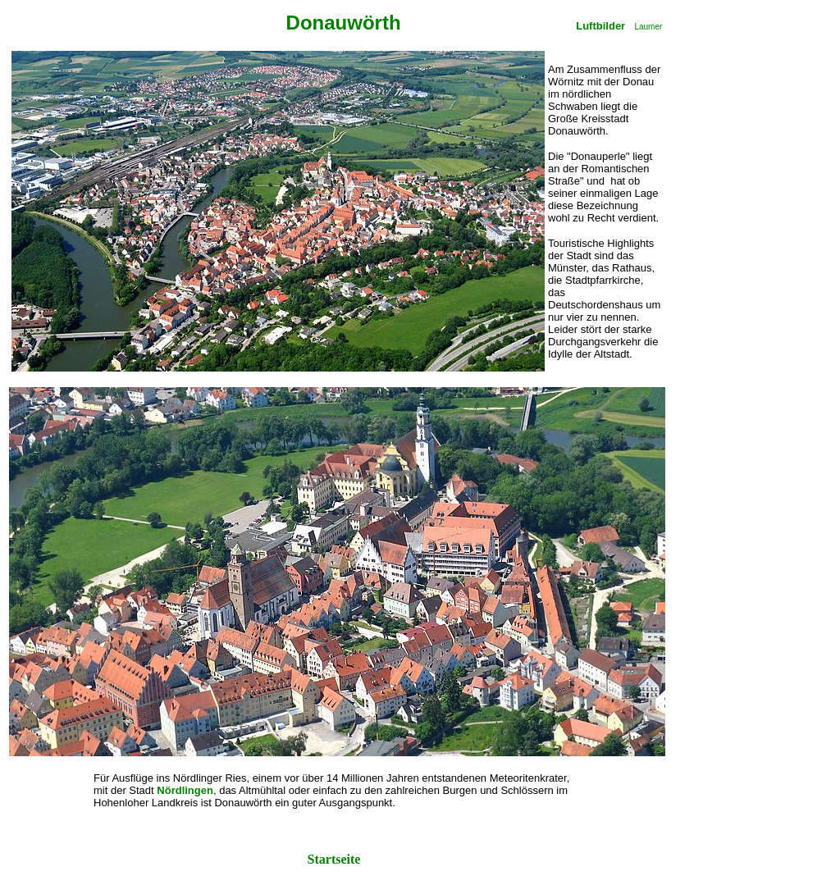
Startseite (336, 859)
